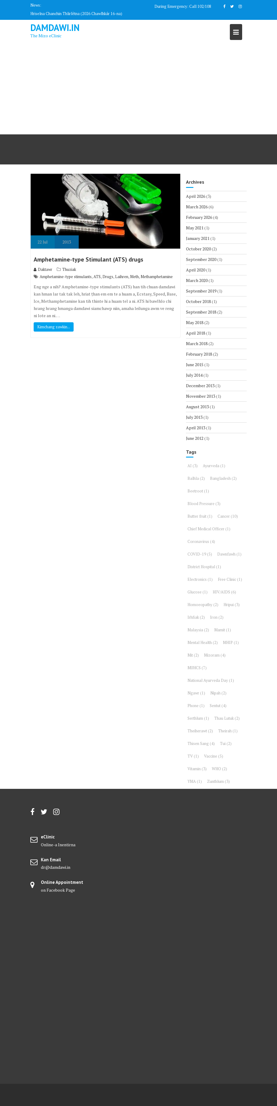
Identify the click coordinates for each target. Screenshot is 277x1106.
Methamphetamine (157, 276)
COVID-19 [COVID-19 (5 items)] (199, 554)
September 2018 (201, 312)
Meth (134, 276)
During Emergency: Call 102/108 (182, 6)
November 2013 (200, 396)
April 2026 (195, 196)
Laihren (121, 276)
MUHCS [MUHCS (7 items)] (197, 667)
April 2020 (195, 270)
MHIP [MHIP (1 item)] (231, 642)
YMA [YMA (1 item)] (194, 781)
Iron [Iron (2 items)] (217, 617)
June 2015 (194, 364)
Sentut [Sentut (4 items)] (218, 705)
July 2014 (194, 375)
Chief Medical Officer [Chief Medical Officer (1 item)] (208, 529)
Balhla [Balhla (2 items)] (196, 478)
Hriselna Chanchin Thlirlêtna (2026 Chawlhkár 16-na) (76, 13)
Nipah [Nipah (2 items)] (218, 693)
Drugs (107, 276)
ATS (97, 276)
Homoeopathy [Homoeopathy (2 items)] (202, 604)
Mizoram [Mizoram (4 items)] (215, 655)
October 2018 (198, 301)
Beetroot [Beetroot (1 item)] (198, 491)
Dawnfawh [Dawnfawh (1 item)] (229, 554)
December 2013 (200, 385)
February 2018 (199, 354)
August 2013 (197, 406)
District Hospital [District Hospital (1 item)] (204, 566)
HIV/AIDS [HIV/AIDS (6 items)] (224, 592)
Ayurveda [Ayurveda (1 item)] (214, 465)
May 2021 (194, 228)
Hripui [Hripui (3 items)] (232, 604)
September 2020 (201, 259)
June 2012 (194, 438)
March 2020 (197, 280)
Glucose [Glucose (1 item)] (197, 592)
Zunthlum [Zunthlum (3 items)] (218, 781)
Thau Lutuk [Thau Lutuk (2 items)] (227, 718)
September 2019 (201, 291)
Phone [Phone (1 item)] (196, 705)
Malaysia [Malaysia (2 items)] (198, 630)
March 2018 (197, 343)
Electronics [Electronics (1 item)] (200, 579)
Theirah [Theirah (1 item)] (228, 731)
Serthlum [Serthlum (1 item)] (198, 718)
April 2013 (195, 427)
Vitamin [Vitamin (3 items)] (197, 768)
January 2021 (197, 238)
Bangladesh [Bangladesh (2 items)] (223, 478)
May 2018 (194, 322)
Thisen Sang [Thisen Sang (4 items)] (201, 743)
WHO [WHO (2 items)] (219, 768)
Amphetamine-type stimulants (66, 276)
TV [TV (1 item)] (193, 756)
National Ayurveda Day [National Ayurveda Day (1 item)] (210, 680)
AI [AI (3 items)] (192, 465)
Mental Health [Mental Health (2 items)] (202, 642)
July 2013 (194, 417)
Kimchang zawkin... (53, 326)
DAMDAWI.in (55, 27)
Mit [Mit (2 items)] (193, 655)
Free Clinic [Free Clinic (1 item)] (230, 579)
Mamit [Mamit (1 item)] (222, 630)
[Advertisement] (138, 89)
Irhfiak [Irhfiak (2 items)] (196, 617)
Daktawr (43, 269)
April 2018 (195, 333)
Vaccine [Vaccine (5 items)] (213, 756)
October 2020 (198, 249)
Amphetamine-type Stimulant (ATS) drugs (88, 259)
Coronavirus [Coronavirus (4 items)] (201, 541)
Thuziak (69, 269)
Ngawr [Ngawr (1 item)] (196, 693)
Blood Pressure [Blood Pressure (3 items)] (204, 503)
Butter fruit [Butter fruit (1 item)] (199, 516)
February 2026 (199, 217)
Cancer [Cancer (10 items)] (228, 516)
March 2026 (197, 207)
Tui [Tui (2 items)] (226, 743)
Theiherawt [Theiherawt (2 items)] (200, 731)
